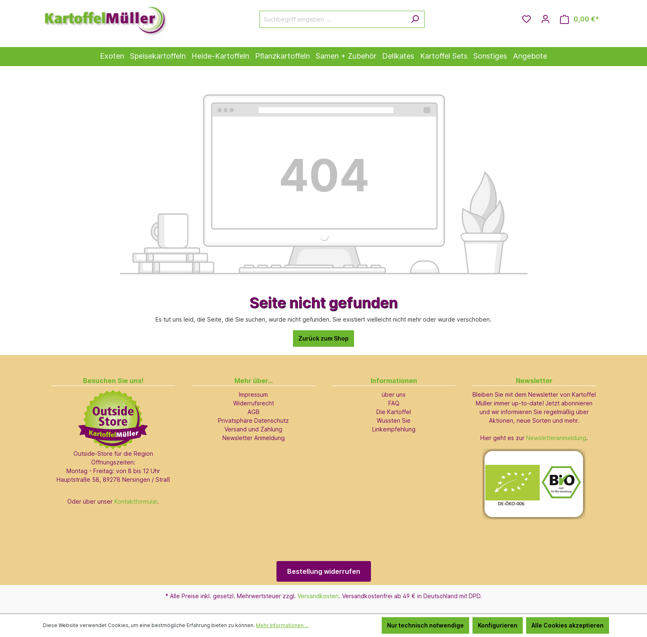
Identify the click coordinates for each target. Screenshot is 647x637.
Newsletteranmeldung (556, 437)
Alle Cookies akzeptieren (567, 625)
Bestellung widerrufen (323, 571)
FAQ (393, 403)
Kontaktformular (135, 501)
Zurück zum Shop (323, 338)
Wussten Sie (394, 420)
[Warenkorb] (579, 19)
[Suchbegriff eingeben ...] (333, 19)
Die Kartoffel (393, 411)
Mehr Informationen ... (282, 625)
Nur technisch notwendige (425, 625)
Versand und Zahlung (253, 429)
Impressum (253, 394)
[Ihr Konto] (545, 19)
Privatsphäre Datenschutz (253, 420)
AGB (254, 411)
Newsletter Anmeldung (253, 437)
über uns (394, 394)
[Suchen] (415, 19)
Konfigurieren (497, 625)
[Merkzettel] (526, 19)
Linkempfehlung (394, 429)
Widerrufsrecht (253, 403)
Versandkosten (318, 595)
